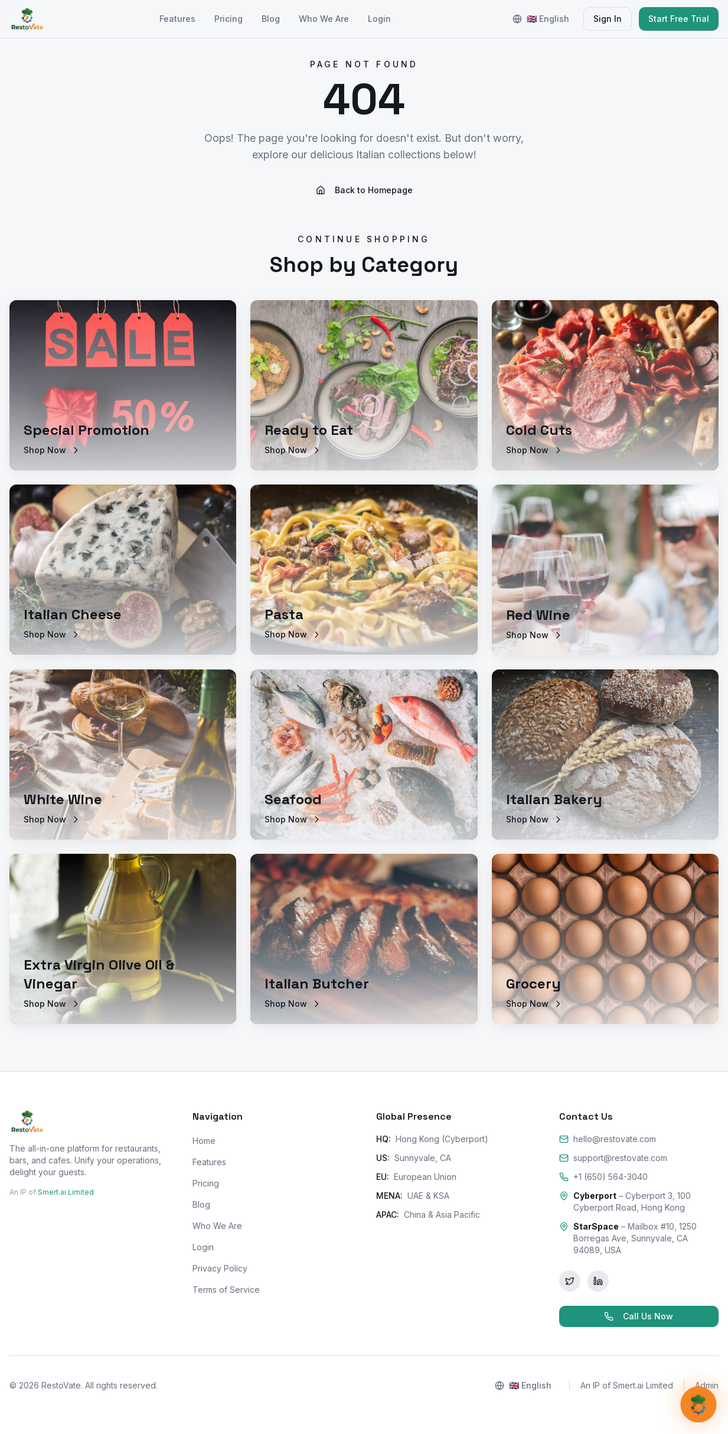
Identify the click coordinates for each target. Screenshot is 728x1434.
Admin (707, 1385)
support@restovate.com (613, 1158)
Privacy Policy (219, 1268)
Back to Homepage (364, 190)
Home (204, 1141)
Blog (271, 19)
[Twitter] (569, 1281)
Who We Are (324, 19)
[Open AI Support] (698, 1404)
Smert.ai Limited (66, 1192)
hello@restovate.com (607, 1139)
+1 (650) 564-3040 (603, 1177)
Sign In (607, 19)
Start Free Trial (678, 19)
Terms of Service (226, 1290)
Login (379, 19)
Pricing (228, 19)
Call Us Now (638, 1316)
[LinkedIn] (598, 1281)
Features (177, 19)
